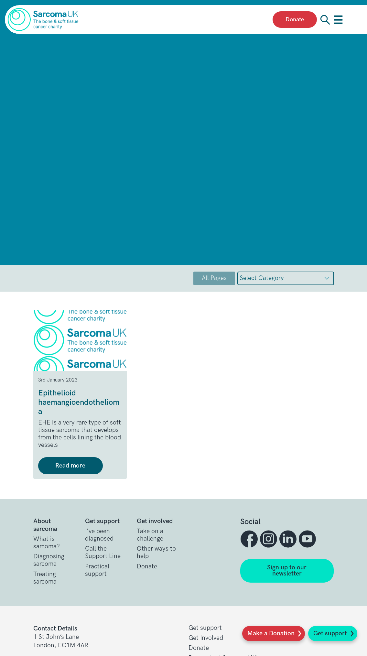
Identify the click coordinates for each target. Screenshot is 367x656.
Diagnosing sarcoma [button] (48, 560)
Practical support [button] (97, 570)
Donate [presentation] (295, 19)
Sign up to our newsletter (287, 570)
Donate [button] (147, 566)
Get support (330, 633)
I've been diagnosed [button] (99, 535)
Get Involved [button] (206, 638)
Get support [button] (205, 628)
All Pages (214, 278)
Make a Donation (271, 633)
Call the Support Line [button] (103, 552)
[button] (250, 539)
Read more (70, 465)
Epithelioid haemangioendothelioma (78, 402)
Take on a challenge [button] (150, 535)
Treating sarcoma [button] (45, 578)
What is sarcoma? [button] (46, 542)
